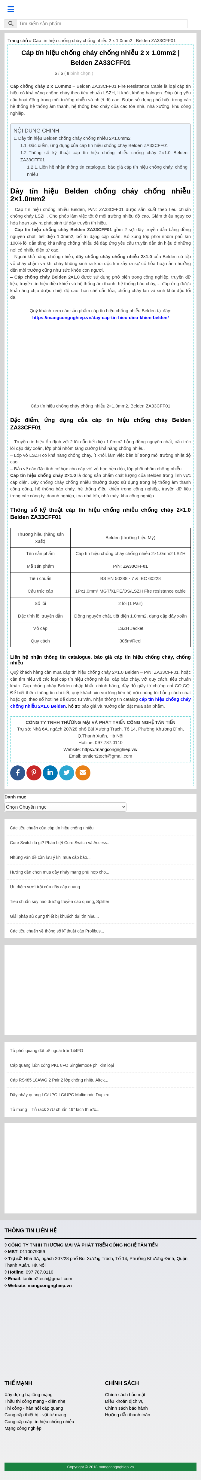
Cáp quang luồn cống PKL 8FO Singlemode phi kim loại (62, 1065)
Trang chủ (18, 40)
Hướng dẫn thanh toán (127, 1414)
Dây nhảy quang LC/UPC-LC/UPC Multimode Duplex (59, 1094)
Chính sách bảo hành (126, 1408)
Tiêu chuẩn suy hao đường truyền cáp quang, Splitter (59, 901)
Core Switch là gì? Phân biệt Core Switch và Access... (60, 842)
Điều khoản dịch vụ (124, 1401)
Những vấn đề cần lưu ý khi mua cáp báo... (50, 857)
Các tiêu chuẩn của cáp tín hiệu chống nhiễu (51, 827)
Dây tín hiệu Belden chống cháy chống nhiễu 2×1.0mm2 (75, 138)
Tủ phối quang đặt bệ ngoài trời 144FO (46, 1050)
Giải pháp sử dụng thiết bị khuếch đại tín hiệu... (54, 916)
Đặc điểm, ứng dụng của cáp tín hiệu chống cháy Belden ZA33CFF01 (99, 145)
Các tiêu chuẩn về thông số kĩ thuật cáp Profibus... (57, 931)
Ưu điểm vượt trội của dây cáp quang (45, 886)
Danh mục (15, 796)
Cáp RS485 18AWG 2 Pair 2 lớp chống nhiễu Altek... (59, 1080)
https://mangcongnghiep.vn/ (109, 749)
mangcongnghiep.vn (50, 1285)
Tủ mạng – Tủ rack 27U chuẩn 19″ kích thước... (54, 1109)
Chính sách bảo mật (125, 1394)
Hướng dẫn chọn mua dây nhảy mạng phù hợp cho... (59, 872)
